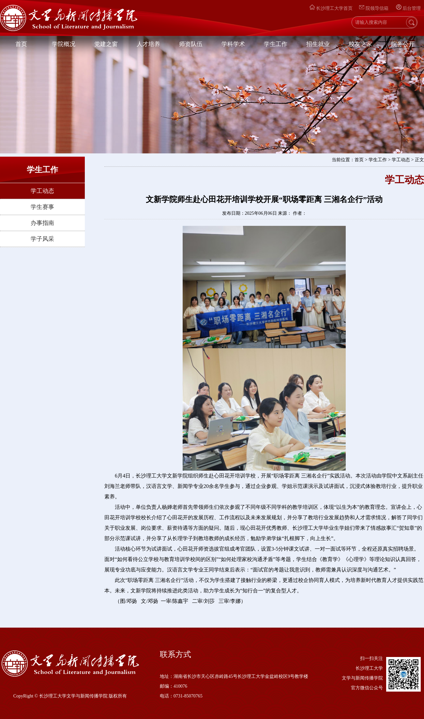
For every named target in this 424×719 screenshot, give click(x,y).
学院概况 (63, 44)
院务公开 (403, 44)
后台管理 (408, 8)
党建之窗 (106, 44)
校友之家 (360, 44)
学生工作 (275, 44)
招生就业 (318, 44)
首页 (21, 44)
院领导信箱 (374, 8)
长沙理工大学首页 (331, 8)
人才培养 (148, 44)
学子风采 (42, 239)
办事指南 (42, 223)
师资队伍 (191, 44)
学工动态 (42, 191)
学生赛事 (42, 207)
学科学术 (233, 44)
